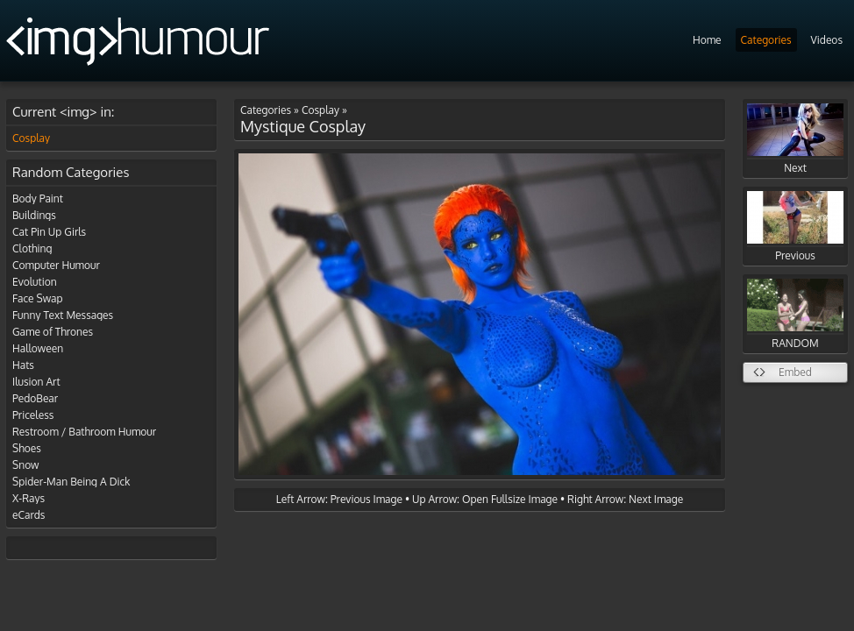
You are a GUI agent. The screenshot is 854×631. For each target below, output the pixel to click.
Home (707, 39)
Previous (795, 226)
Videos (827, 39)
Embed (795, 372)
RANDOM (795, 314)
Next (795, 138)
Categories (766, 39)
